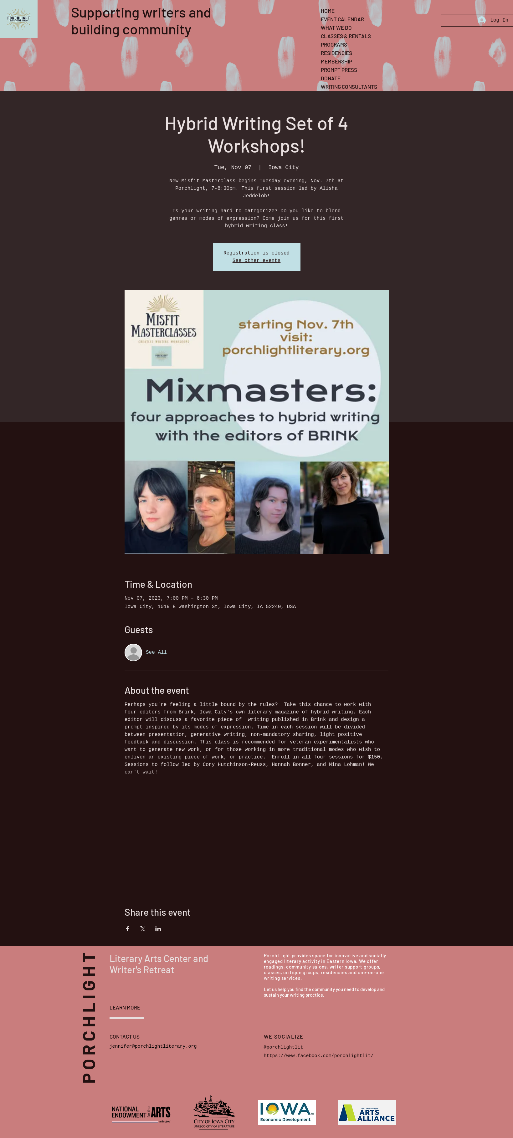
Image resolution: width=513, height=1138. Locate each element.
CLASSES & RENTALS (346, 36)
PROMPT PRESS (339, 70)
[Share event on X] (143, 928)
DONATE (331, 78)
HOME (328, 11)
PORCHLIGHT (98, 1013)
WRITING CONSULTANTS (349, 86)
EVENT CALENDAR (342, 19)
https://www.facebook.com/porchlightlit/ (319, 1056)
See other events (257, 261)
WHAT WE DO (336, 27)
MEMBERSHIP (336, 61)
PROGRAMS (334, 44)
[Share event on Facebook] (128, 928)
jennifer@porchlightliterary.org (153, 1046)
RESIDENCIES (336, 53)
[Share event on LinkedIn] (158, 928)
